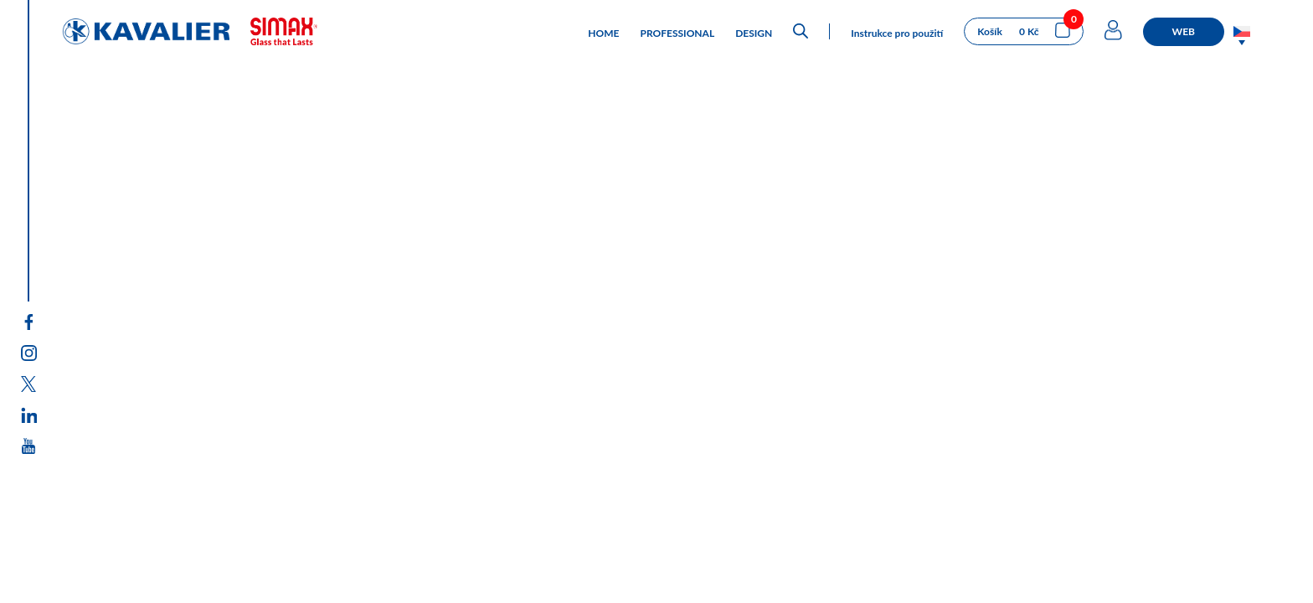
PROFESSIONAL (678, 33)
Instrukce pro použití (897, 33)
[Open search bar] (800, 31)
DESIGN (753, 33)
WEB (1183, 31)
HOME (603, 33)
